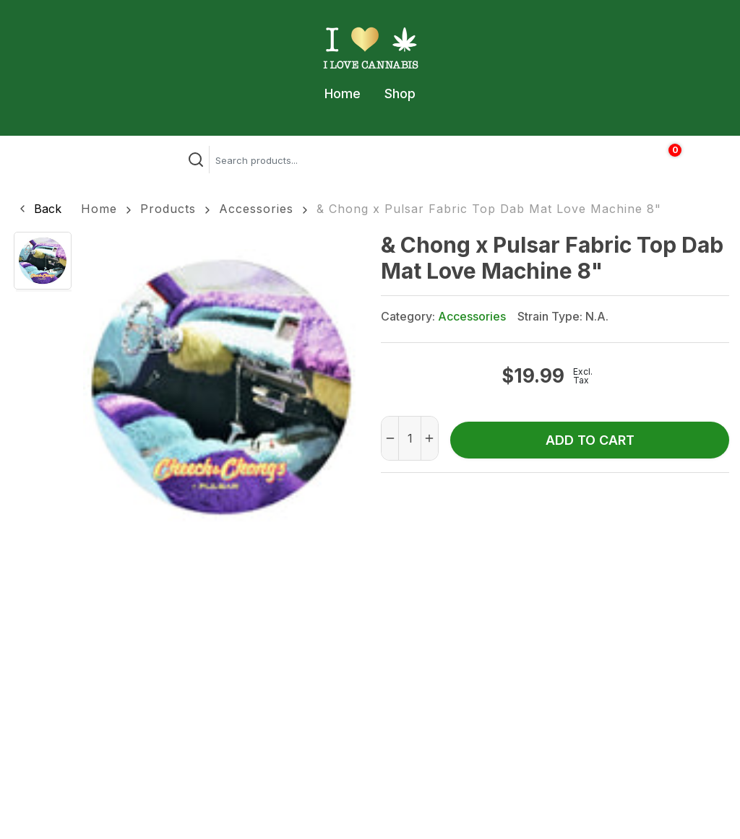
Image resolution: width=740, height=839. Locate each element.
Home (342, 93)
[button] (39, 208)
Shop (400, 93)
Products (168, 208)
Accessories (256, 208)
